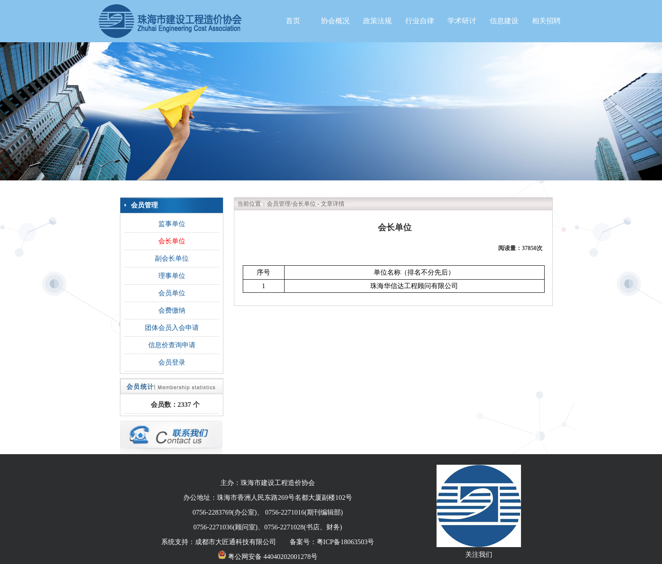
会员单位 (171, 293)
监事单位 (171, 223)
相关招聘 (546, 21)
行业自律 (419, 21)
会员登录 (171, 362)
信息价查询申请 (171, 345)
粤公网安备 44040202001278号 (267, 556)
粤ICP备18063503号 (345, 541)
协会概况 (335, 21)
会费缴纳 (171, 310)
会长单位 (171, 241)
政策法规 (377, 21)
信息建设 (504, 21)
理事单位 (171, 275)
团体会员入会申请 (172, 327)
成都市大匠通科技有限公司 (235, 541)
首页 (293, 21)
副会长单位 (172, 258)
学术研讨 (462, 21)
